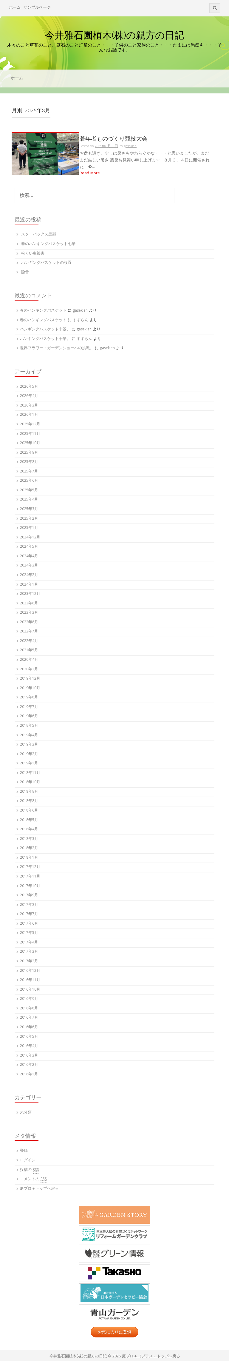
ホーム (15, 8)
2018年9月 (29, 792)
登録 (24, 1151)
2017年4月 (29, 943)
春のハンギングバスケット (43, 311)
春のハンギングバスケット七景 (48, 244)
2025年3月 (29, 509)
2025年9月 (29, 453)
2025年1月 (29, 528)
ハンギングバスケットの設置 (46, 263)
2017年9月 (29, 895)
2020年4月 (29, 660)
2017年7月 (29, 914)
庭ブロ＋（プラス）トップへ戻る (151, 1357)
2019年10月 (30, 688)
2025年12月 (30, 424)
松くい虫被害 (32, 254)
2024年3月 (29, 566)
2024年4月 (29, 556)
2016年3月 (29, 1056)
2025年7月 (29, 472)
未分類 (26, 1113)
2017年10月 (30, 886)
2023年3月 (29, 613)
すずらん (80, 320)
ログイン (27, 1160)
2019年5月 (29, 726)
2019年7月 (29, 707)
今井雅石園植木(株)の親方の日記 (114, 35)
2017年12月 (30, 867)
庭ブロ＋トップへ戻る (39, 1189)
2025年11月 (30, 434)
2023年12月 (30, 594)
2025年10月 (30, 443)
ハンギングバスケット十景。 (45, 330)
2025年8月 (29, 462)
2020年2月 (29, 669)
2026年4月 (29, 396)
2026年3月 (29, 406)
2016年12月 (30, 971)
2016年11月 (30, 980)
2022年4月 (29, 641)
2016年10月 (30, 990)
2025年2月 (29, 519)
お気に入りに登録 (114, 1332)
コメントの (33, 1179)
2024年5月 (29, 547)
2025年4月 (29, 500)
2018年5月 (29, 820)
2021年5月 (29, 650)
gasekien (80, 311)
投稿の (29, 1170)
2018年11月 (30, 773)
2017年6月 (29, 924)
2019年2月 (29, 754)
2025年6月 (29, 481)
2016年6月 (29, 1027)
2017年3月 (29, 952)
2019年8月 (29, 698)
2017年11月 (30, 877)
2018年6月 (29, 811)
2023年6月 (29, 604)
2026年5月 (29, 387)
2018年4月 (29, 829)
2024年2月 (29, 575)
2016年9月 (29, 999)
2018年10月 (30, 782)
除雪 (25, 273)
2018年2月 (29, 848)
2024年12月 (30, 538)
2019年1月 (29, 763)
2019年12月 (30, 679)
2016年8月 (29, 1009)
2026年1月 (29, 415)
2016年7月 (29, 1018)
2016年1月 (29, 1074)
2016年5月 (29, 1037)
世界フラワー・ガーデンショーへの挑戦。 (57, 348)
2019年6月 (29, 716)
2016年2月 (29, 1065)
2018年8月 (29, 801)
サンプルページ (37, 8)
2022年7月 (29, 632)
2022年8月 (29, 622)
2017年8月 (29, 905)
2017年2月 (29, 961)
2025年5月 (29, 490)
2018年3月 (29, 839)
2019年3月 (29, 745)
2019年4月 (29, 735)
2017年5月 (29, 933)
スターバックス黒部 (38, 235)
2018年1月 (29, 858)
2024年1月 (29, 585)
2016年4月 (29, 1046)
